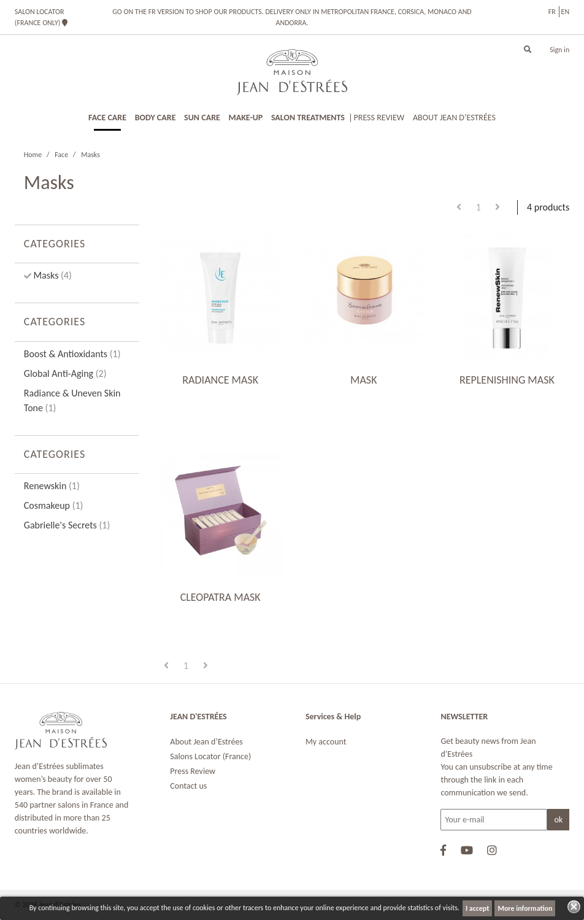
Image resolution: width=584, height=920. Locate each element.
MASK (363, 380)
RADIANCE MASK (220, 380)
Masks (51, 275)
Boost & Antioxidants (72, 354)
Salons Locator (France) (210, 756)
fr (552, 11)
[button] (527, 49)
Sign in (559, 49)
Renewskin (52, 486)
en (565, 11)
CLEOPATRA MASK (220, 597)
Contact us (188, 786)
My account (326, 741)
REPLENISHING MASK (507, 380)
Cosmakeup (53, 505)
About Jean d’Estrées (206, 741)
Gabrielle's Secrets (67, 525)
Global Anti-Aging (65, 373)
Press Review (192, 771)
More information (525, 908)
